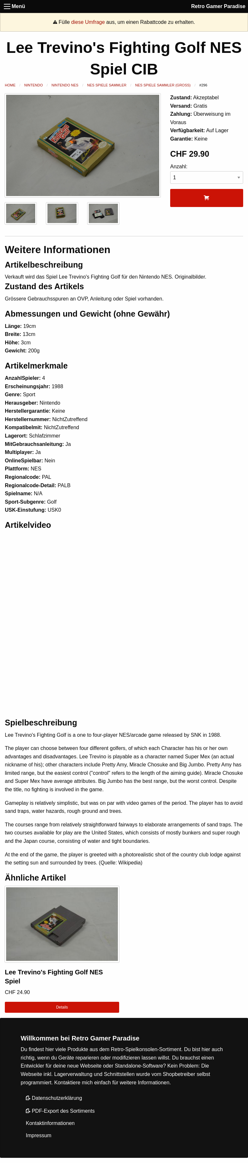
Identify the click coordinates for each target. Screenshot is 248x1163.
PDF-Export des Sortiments (60, 1111)
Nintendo (33, 85)
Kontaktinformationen (50, 1123)
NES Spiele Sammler (107, 85)
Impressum (38, 1135)
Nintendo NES (65, 85)
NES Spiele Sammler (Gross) (163, 85)
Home (10, 85)
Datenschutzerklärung (54, 1098)
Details (62, 1007)
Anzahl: (206, 174)
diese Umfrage (88, 22)
